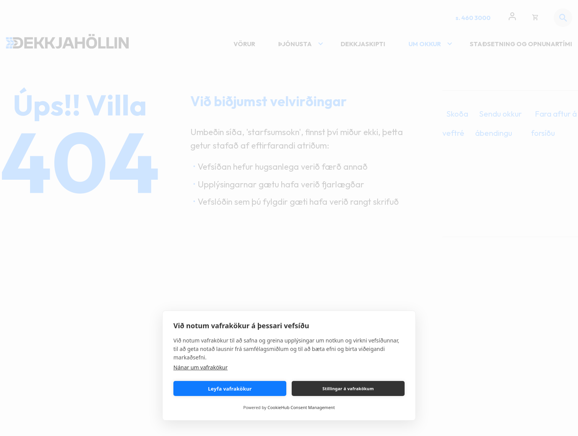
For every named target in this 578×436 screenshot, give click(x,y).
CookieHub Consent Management (301, 407)
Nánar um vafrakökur (200, 367)
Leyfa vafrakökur (230, 388)
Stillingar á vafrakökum (348, 388)
